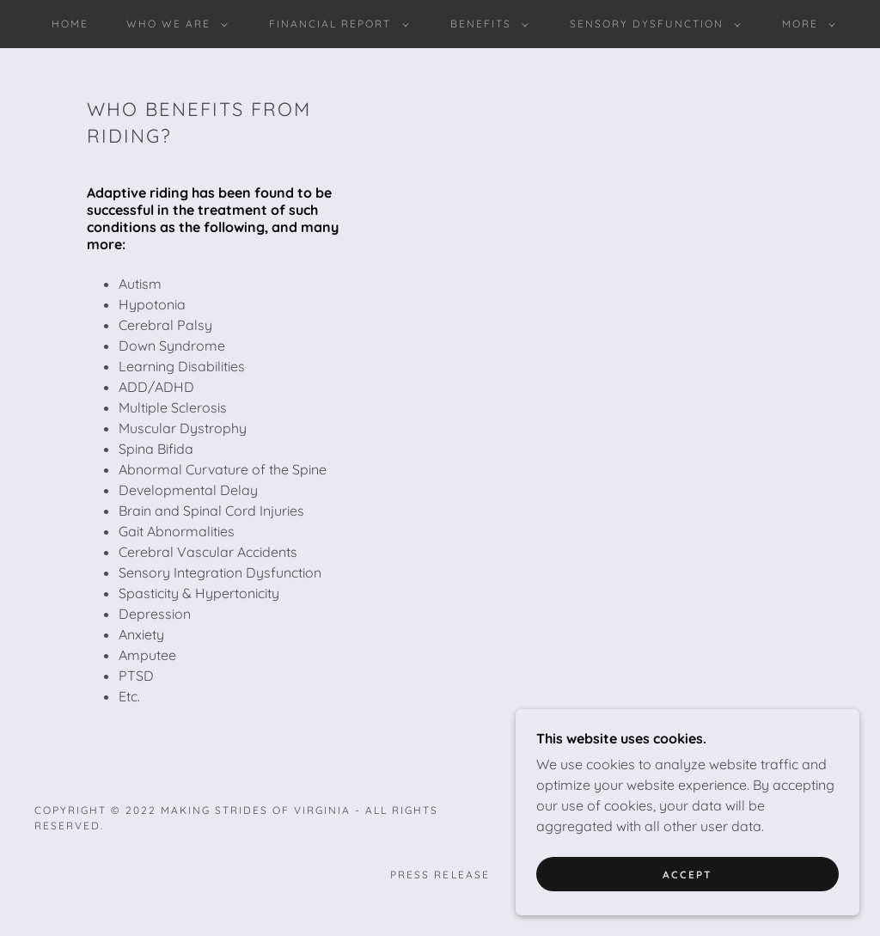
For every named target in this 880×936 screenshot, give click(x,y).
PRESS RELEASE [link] (439, 874)
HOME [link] (70, 23)
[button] (173, 24)
